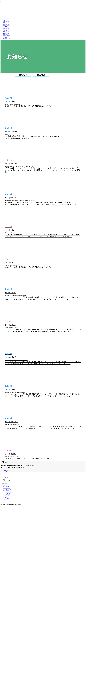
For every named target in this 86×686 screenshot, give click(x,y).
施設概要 (5, 26)
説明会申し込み (6, 28)
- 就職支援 (8, 494)
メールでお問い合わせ (6, 471)
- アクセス (8, 498)
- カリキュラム (9, 492)
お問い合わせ (6, 500)
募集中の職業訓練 (7, 25)
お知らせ (5, 20)
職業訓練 (41, 75)
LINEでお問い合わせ (5, 470)
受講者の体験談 (6, 22)
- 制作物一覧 (8, 489)
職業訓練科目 (6, 24)
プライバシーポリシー (6, 502)
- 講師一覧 (8, 493)
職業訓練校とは (6, 21)
